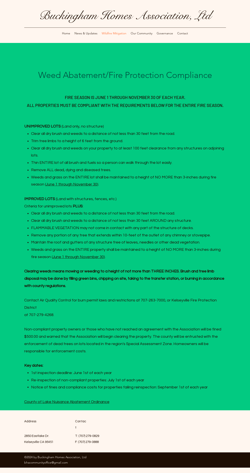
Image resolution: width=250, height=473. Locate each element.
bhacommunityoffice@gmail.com (46, 462)
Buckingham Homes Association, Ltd (125, 15)
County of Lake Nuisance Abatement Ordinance (66, 402)
